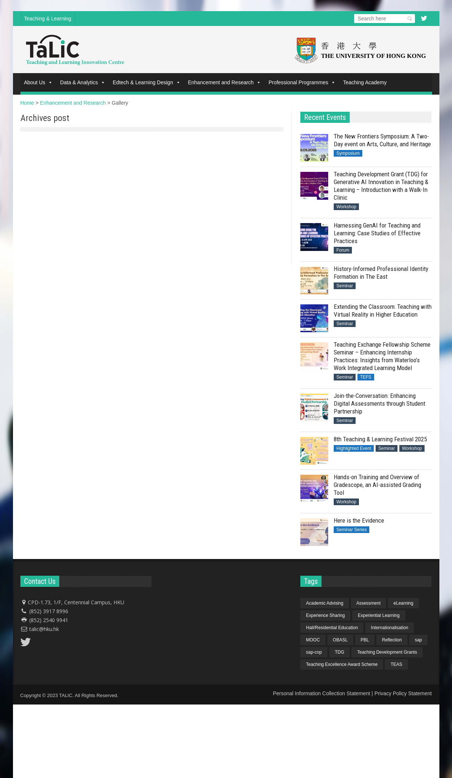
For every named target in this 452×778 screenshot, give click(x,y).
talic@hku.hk (44, 628)
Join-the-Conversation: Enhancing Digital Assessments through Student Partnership (379, 403)
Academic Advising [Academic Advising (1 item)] (324, 603)
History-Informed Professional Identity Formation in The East (381, 272)
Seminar (344, 285)
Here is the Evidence (359, 520)
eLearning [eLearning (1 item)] (403, 603)
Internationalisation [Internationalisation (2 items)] (389, 627)
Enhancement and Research (224, 82)
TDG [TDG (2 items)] (339, 652)
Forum (342, 250)
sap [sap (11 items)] (418, 640)
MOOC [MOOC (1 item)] (313, 640)
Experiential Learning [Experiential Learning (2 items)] (379, 615)
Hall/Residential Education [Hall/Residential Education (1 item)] (332, 627)
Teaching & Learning (48, 19)
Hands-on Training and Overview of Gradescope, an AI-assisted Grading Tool (377, 484)
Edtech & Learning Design (147, 82)
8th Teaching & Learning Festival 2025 (380, 439)
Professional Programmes (302, 82)
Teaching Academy (365, 82)
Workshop (346, 206)
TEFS (366, 377)
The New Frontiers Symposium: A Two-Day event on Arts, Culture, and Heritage (382, 140)
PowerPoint (34, 144)
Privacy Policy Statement (403, 693)
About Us (38, 82)
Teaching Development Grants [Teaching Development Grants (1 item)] (387, 652)
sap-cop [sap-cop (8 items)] (314, 652)
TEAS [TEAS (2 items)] (396, 664)
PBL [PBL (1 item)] (365, 640)
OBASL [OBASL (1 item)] (340, 640)
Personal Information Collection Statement (321, 693)
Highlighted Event (353, 448)
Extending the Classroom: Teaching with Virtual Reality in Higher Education (383, 310)
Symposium (348, 153)
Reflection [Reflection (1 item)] (392, 640)
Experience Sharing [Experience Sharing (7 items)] (325, 615)
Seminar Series (351, 529)
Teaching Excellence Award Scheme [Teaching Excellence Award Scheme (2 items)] (341, 664)
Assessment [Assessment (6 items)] (368, 603)
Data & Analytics (82, 82)
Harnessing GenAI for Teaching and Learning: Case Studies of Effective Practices (377, 233)
